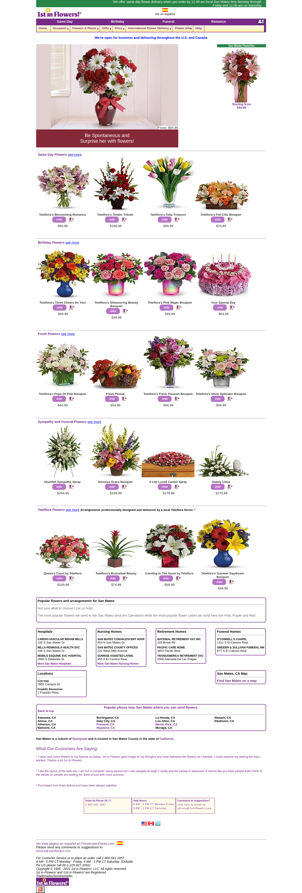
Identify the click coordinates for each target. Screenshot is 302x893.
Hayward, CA (106, 727)
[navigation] (151, 28)
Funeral (168, 21)
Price (118, 28)
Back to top (46, 711)
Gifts (105, 28)
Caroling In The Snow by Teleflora (169, 573)
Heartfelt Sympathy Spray (62, 482)
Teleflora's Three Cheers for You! (63, 302)
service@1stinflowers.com (194, 808)
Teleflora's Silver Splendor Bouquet (221, 394)
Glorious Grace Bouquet (115, 482)
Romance (218, 21)
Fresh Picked (115, 394)
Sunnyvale (79, 738)
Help (198, 28)
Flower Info (183, 28)
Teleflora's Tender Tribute (115, 214)
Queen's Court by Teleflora (63, 573)
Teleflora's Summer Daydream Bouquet (222, 575)
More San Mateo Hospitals (54, 663)
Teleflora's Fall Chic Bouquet (221, 214)
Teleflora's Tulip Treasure (168, 214)
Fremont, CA (106, 724)
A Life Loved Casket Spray (168, 482)
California (166, 738)
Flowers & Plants (84, 28)
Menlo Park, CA (167, 724)
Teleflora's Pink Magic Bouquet (170, 302)
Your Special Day (223, 302)
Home (43, 28)
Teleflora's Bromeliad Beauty (115, 573)
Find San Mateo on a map (237, 681)
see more (75, 154)
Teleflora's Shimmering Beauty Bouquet (116, 304)
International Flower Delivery (148, 28)
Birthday (117, 21)
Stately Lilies (221, 482)
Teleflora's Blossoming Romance (62, 214)
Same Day (65, 21)
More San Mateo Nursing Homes (118, 663)
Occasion (59, 28)
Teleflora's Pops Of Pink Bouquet (62, 394)
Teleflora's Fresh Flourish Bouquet (168, 394)
